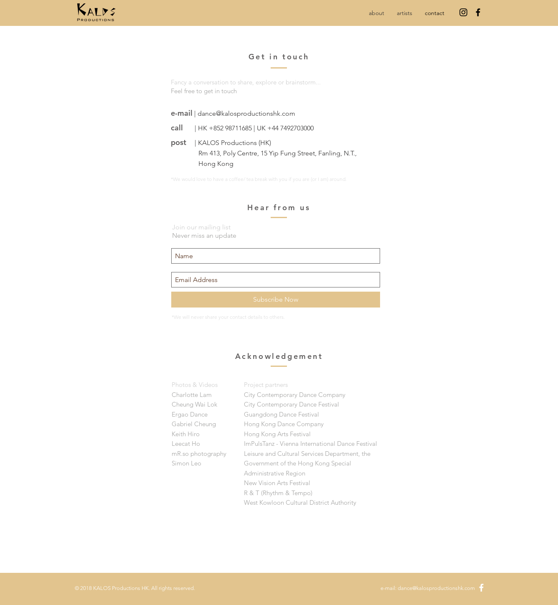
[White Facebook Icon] (481, 587)
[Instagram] (463, 12)
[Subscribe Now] (275, 300)
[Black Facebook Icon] (478, 12)
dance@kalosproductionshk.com (246, 113)
